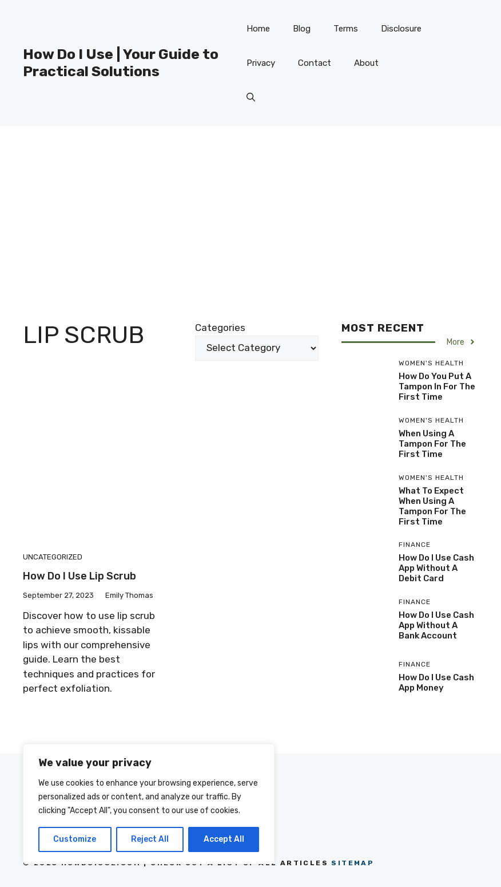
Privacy (260, 63)
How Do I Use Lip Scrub (79, 576)
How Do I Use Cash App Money (436, 682)
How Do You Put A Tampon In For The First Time (437, 386)
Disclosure (401, 28)
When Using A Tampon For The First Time (432, 443)
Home (258, 28)
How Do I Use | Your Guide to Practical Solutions (120, 63)
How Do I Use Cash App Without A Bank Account (436, 625)
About (366, 63)
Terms (345, 28)
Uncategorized (52, 557)
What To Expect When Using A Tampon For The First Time (432, 506)
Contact (314, 63)
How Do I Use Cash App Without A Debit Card (436, 568)
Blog (302, 28)
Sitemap (352, 863)
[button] (251, 97)
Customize (74, 839)
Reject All (150, 839)
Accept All (224, 839)
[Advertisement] (250, 212)
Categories (220, 327)
